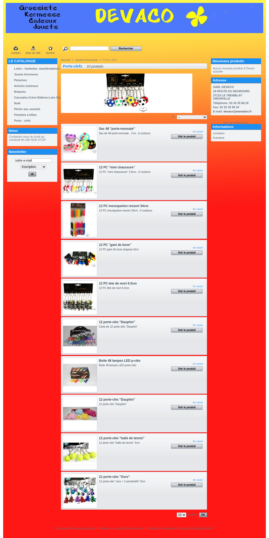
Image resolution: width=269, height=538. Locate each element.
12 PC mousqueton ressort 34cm (123, 206)
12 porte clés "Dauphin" (114, 404)
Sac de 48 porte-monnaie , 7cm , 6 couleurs (125, 133)
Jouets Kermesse (86, 59)
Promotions (62, 528)
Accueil (65, 59)
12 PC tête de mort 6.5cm (115, 288)
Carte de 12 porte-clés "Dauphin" (118, 326)
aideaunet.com (241, 122)
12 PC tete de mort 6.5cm (118, 283)
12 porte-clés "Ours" (114, 477)
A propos (218, 137)
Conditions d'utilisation (161, 528)
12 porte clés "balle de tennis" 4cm (120, 442)
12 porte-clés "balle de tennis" (121, 438)
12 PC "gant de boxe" (115, 245)
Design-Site (203, 528)
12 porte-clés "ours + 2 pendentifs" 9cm (123, 481)
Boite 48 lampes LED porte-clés (119, 365)
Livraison (219, 133)
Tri (173, 116)
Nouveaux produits (228, 61)
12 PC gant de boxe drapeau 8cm (119, 249)
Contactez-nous (134, 528)
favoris (50, 52)
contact (15, 52)
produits (192, 514)
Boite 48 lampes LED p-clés (120, 361)
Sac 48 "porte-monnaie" (117, 129)
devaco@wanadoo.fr (237, 111)
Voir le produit (187, 136)
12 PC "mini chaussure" (117, 167)
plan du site (33, 52)
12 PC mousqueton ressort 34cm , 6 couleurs (127, 210)
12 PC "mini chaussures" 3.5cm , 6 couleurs (125, 171)
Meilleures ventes (110, 528)
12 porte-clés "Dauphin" (117, 322)
